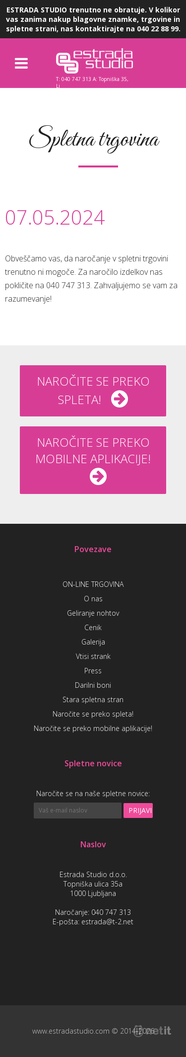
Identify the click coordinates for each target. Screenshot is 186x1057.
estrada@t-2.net (107, 921)
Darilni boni (93, 685)
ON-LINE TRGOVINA (93, 584)
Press (93, 670)
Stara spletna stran (93, 699)
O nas (93, 598)
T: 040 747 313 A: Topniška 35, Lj (92, 82)
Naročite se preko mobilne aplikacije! (93, 728)
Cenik (93, 627)
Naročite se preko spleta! (93, 714)
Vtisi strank (93, 656)
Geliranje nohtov (93, 613)
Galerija (93, 642)
